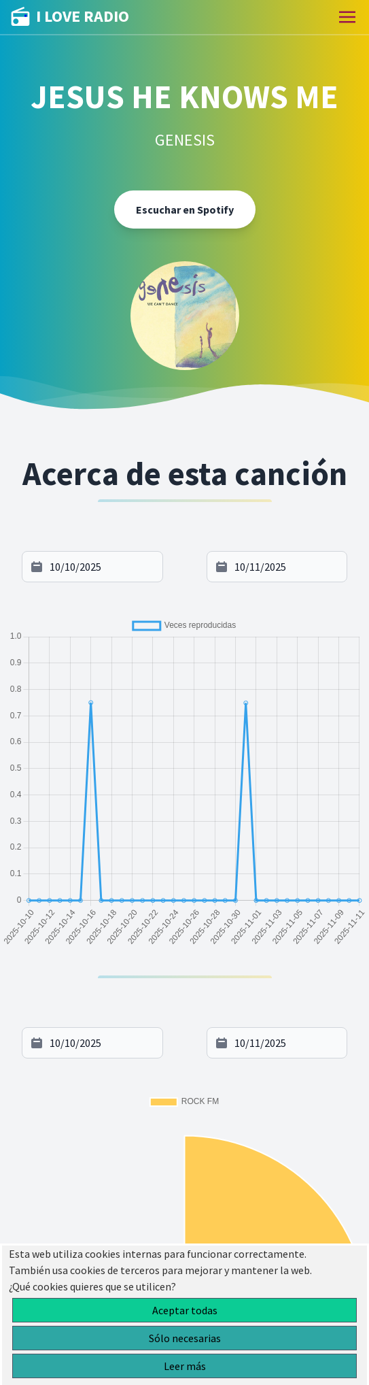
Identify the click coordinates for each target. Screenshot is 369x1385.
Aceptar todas (184, 1310)
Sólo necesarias (185, 1338)
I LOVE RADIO (70, 17)
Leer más (185, 1366)
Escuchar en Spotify (185, 209)
